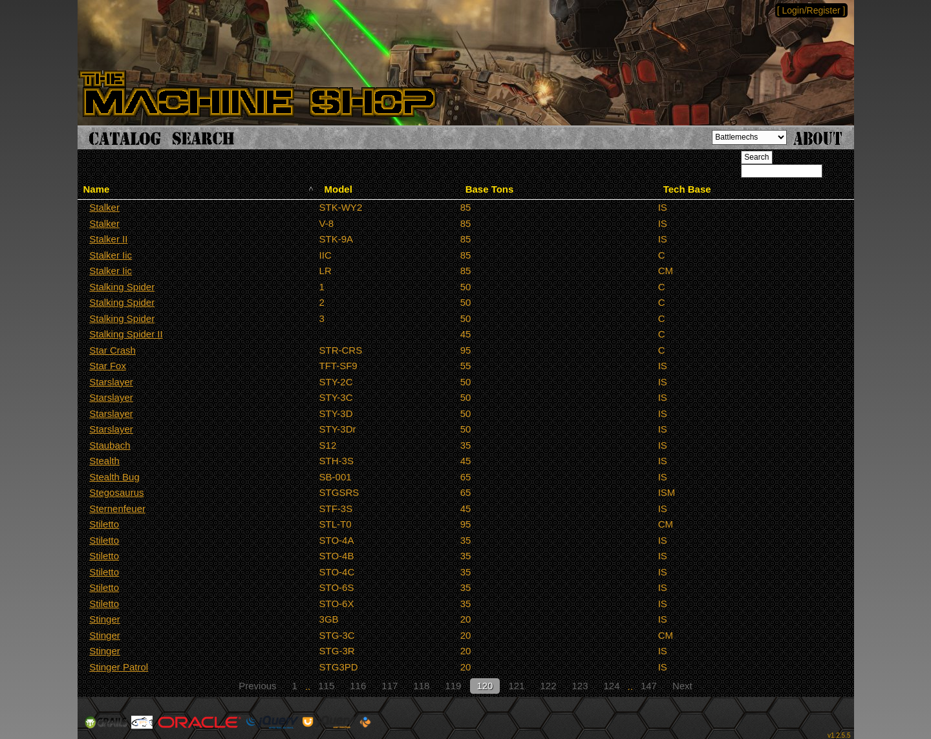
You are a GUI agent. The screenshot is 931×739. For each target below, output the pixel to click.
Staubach (109, 445)
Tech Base (687, 189)
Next (682, 685)
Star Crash (112, 350)
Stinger (104, 619)
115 (326, 685)
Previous (257, 685)
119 (453, 685)
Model (338, 189)
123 (580, 685)
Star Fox (107, 365)
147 (649, 685)
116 (358, 685)
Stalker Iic (110, 255)
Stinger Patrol (118, 666)
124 (612, 685)
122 (548, 685)
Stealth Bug (114, 476)
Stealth (104, 460)
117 (389, 685)
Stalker (104, 207)
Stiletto (104, 524)
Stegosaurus (116, 492)
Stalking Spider (122, 286)
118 (421, 685)
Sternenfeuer (117, 508)
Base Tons (490, 189)
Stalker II (108, 238)
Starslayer (111, 381)
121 (516, 685)
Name (96, 189)
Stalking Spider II (125, 333)
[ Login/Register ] (811, 10)
